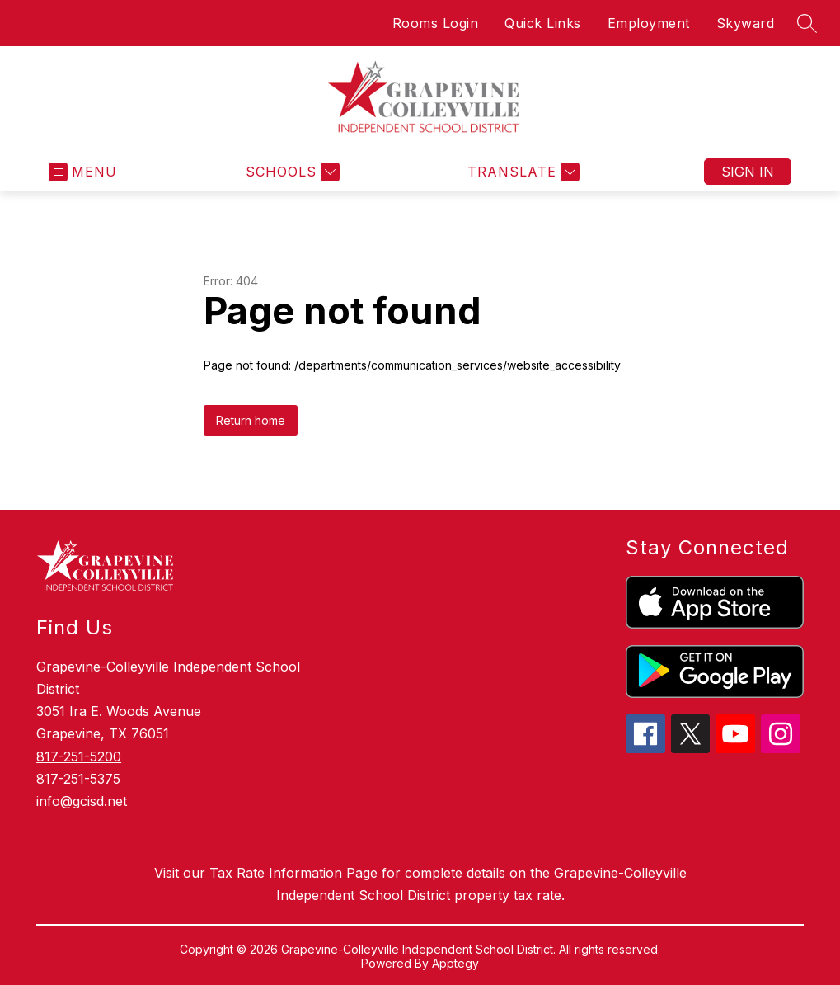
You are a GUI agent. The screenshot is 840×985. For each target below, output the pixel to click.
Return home (250, 420)
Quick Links (542, 23)
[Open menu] (83, 172)
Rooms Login (435, 23)
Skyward (745, 23)
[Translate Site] (521, 172)
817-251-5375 (78, 779)
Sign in (747, 171)
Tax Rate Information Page (293, 873)
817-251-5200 (78, 756)
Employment (649, 23)
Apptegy (455, 963)
